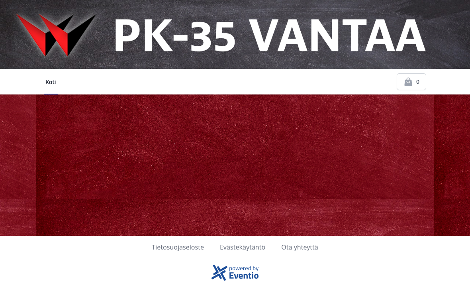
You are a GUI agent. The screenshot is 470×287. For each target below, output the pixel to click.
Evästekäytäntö (242, 247)
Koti (50, 82)
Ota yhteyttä (299, 247)
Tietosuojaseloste (178, 247)
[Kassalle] (411, 81)
